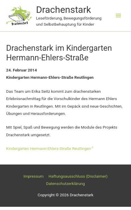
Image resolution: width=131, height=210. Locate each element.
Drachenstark (63, 9)
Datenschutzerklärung (65, 183)
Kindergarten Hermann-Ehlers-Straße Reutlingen (49, 148)
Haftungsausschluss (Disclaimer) (77, 176)
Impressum (33, 176)
